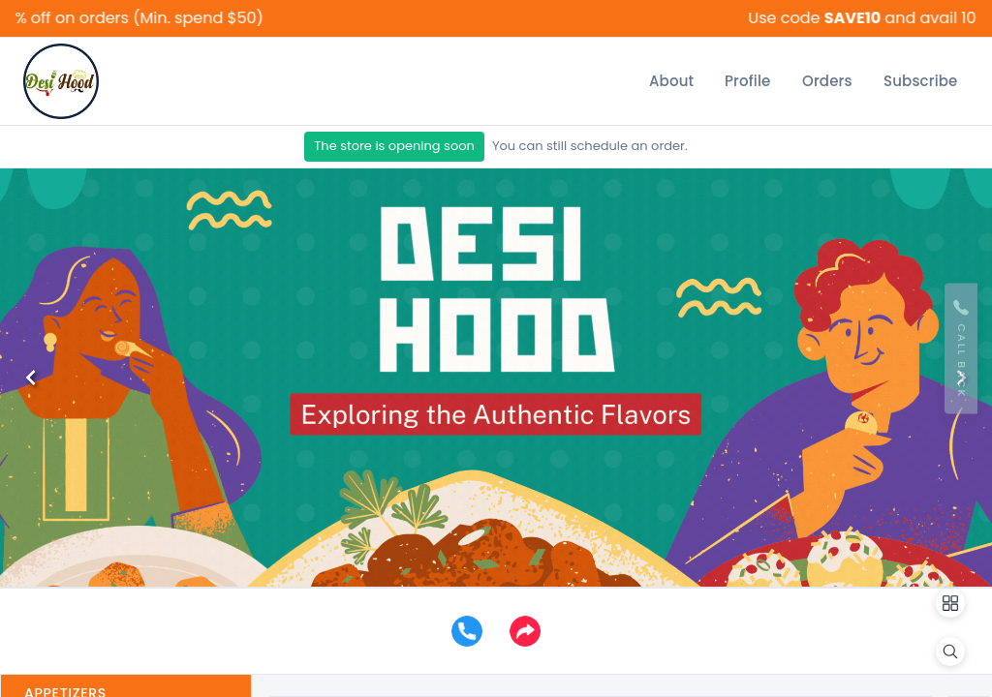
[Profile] (747, 81)
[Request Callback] (961, 349)
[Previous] (31, 377)
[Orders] (827, 81)
